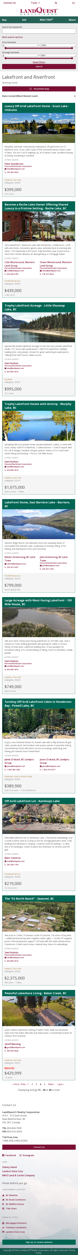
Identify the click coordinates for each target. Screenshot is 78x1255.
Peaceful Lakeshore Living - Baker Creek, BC (35, 993)
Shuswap (8, 379)
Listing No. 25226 (12, 876)
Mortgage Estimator (14, 1223)
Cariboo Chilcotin (12, 180)
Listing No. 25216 (12, 578)
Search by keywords (12, 27)
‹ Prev (23, 1084)
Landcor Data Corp (12, 1171)
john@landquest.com (50, 565)
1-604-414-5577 (48, 769)
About (72, 19)
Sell (24, 19)
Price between (9, 42)
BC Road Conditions (14, 1199)
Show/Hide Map (39, 88)
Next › (51, 1084)
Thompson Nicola (12, 281)
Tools (35, 2)
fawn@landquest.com (16, 169)
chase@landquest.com (51, 270)
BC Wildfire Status (13, 1204)
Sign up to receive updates (39, 1242)
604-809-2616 (12, 371)
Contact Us (9, 2)
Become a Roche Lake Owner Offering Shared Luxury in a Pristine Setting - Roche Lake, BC (36, 206)
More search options (12, 37)
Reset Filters (39, 62)
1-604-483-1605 (13, 769)
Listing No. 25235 (12, 971)
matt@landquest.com (16, 861)
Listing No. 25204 (12, 283)
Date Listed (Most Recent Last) (20, 96)
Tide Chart (9, 1208)
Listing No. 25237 (12, 1063)
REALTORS (46, 19)
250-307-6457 (12, 567)
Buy (4, 19)
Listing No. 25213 (12, 480)
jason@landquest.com (51, 766)
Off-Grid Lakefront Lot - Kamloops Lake (32, 801)
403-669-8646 (12, 1051)
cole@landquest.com (15, 270)
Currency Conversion (14, 1227)
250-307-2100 (48, 569)
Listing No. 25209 (12, 182)
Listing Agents (12, 160)
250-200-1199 (12, 864)
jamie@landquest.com (16, 766)
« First (15, 1084)
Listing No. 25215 (12, 382)
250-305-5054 (12, 172)
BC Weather (10, 1195)
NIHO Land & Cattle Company (18, 1175)
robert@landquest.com (16, 564)
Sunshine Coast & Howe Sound (18, 777)
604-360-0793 (12, 274)
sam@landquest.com (15, 368)
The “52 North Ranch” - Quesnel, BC (29, 898)
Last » (60, 1084)
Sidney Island (9, 1167)
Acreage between (10, 52)
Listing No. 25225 (12, 779)
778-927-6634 (48, 274)
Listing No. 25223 (12, 680)
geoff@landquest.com (16, 1047)
